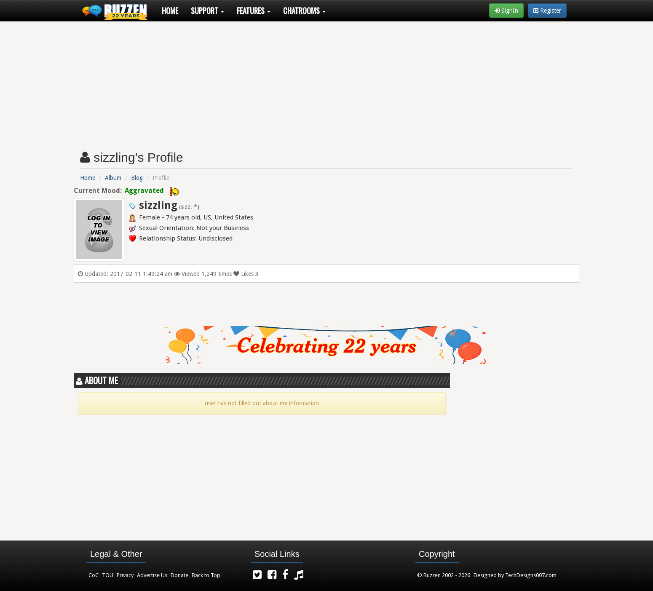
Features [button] (253, 10)
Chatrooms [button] (304, 10)
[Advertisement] (326, 83)
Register (547, 10)
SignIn (506, 10)
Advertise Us (152, 575)
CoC (93, 575)
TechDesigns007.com (531, 575)
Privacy (125, 575)
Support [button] (207, 10)
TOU (107, 575)
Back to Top (206, 575)
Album (113, 177)
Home (170, 10)
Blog (137, 177)
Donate (179, 575)
